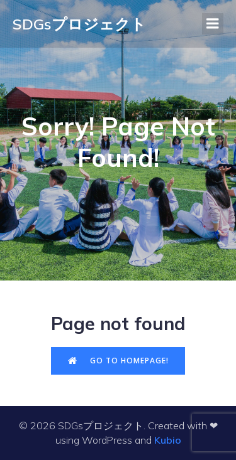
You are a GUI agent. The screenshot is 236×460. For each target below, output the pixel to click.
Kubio (167, 440)
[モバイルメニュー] (212, 24)
